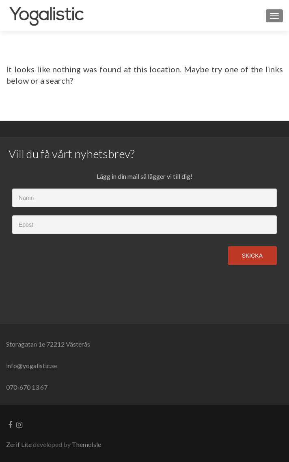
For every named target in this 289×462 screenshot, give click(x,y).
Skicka (252, 255)
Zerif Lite (19, 444)
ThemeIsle (86, 444)
